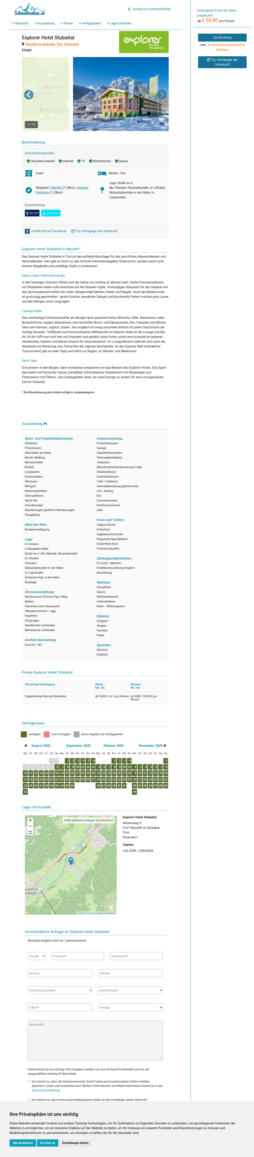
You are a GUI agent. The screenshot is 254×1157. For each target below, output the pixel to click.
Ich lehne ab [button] (47, 1142)
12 (41, 752)
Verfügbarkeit (90, 23)
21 (54, 758)
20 (47, 758)
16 (67, 752)
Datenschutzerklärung (46, 1070)
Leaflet (81, 893)
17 (28, 758)
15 (60, 752)
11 (34, 752)
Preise (67, 23)
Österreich (71, 44)
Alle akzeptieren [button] (23, 1142)
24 (28, 765)
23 (67, 758)
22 (60, 758)
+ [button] (30, 800)
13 (47, 752)
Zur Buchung (222, 37)
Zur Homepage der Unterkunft (94, 211)
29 (60, 765)
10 (28, 752)
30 (67, 765)
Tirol (59, 44)
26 (41, 765)
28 (54, 765)
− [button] (30, 806)
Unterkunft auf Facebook (46, 210)
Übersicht (20, 23)
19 (41, 758)
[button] (29, 84)
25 (34, 765)
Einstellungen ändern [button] (75, 1142)
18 (34, 758)
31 (28, 771)
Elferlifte (56, 167)
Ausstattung (45, 23)
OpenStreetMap (96, 893)
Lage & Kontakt (119, 23)
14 (54, 752)
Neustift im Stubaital (40, 44)
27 (47, 765)
